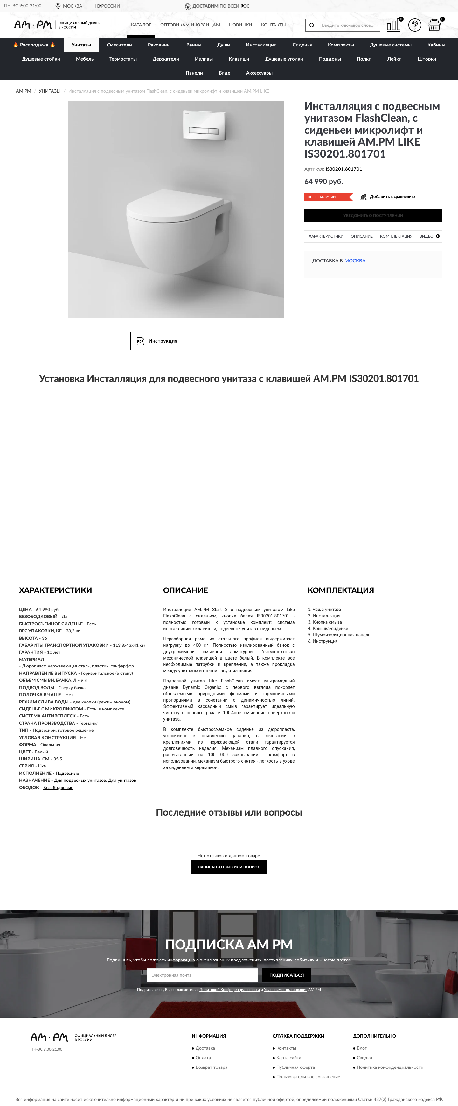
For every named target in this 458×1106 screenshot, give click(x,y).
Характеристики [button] (326, 236)
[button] (415, 25)
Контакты (273, 25)
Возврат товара (211, 1068)
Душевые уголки (284, 59)
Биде (224, 73)
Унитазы (81, 45)
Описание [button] (362, 236)
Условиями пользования (285, 990)
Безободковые (58, 788)
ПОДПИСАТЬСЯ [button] (286, 975)
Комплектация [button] (396, 236)
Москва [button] (354, 261)
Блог (362, 1048)
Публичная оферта (295, 1068)
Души (223, 45)
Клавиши (239, 59)
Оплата (203, 1058)
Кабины (436, 45)
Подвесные (67, 773)
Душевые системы (391, 45)
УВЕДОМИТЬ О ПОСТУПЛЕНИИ (373, 216)
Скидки (364, 1058)
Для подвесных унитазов (80, 780)
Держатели (166, 59)
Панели (194, 73)
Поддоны (330, 59)
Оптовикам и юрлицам (190, 25)
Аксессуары (259, 73)
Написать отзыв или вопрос (229, 867)
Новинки (240, 25)
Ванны (193, 45)
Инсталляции (261, 45)
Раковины (159, 45)
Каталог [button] (141, 25)
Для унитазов (122, 780)
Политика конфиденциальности (390, 1068)
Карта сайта (288, 1058)
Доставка (205, 1048)
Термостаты (123, 59)
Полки (364, 59)
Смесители (119, 45)
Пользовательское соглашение (308, 1077)
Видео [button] (430, 236)
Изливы (204, 59)
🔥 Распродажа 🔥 (34, 45)
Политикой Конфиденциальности (229, 990)
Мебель (85, 59)
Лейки (394, 59)
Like (42, 766)
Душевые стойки (41, 59)
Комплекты (341, 45)
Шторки (427, 59)
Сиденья (302, 45)
